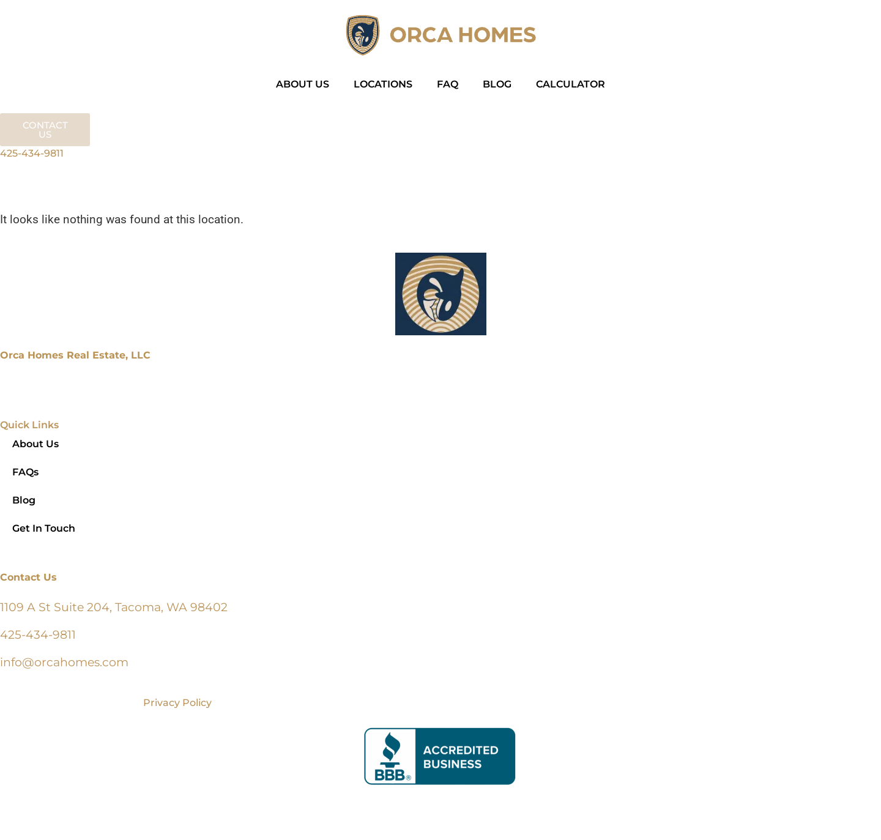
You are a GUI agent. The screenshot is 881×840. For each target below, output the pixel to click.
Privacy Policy (177, 702)
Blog (23, 500)
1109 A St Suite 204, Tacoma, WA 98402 (114, 607)
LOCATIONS (383, 84)
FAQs (25, 472)
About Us (35, 444)
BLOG (497, 84)
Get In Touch (43, 528)
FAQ (447, 84)
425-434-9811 (32, 153)
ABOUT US (302, 84)
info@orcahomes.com (64, 662)
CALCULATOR (570, 84)
